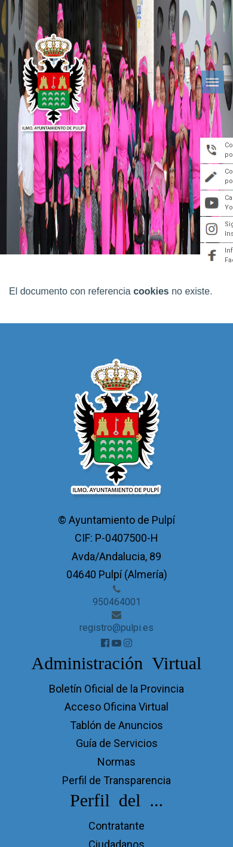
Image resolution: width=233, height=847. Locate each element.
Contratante (116, 825)
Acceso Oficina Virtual (116, 706)
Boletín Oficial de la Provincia (116, 688)
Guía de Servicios (117, 743)
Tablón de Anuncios (116, 725)
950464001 (117, 602)
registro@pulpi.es (116, 627)
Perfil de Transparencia (116, 780)
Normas (116, 761)
